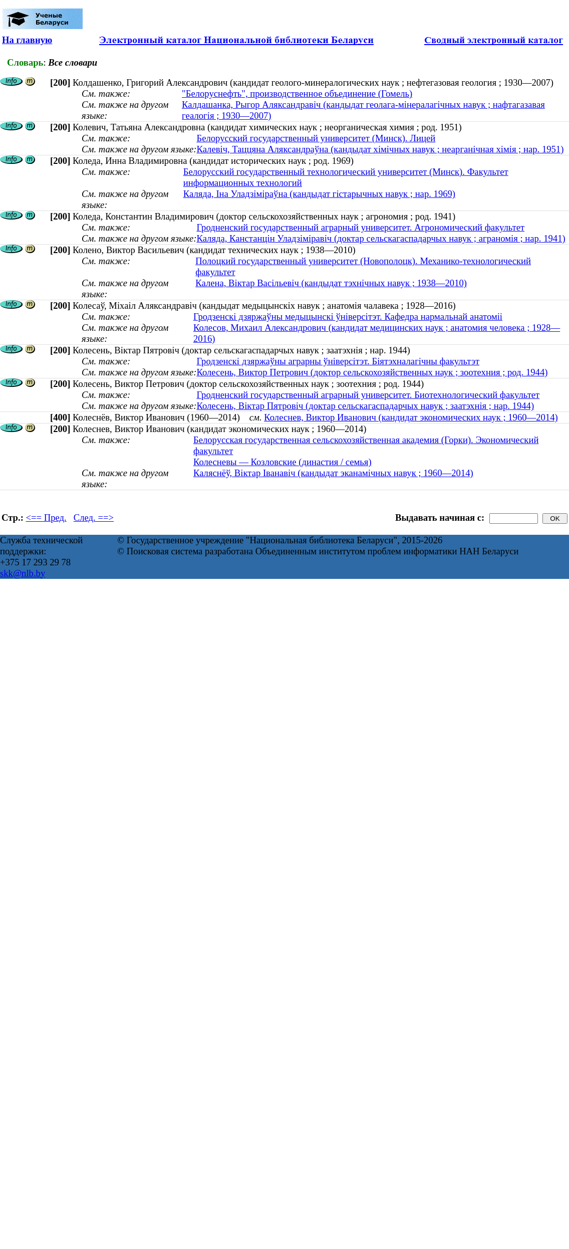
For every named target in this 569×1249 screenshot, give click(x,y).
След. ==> (94, 517)
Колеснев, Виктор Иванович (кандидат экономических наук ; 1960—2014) (410, 417)
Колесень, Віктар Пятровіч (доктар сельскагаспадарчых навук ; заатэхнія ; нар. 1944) (365, 405)
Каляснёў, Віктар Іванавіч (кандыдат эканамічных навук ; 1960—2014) (333, 473)
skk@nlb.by (22, 573)
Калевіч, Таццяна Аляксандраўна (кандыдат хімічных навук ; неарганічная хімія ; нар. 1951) (379, 149)
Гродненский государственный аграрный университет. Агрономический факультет (360, 227)
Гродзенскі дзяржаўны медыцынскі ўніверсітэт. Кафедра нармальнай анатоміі (347, 316)
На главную (27, 40)
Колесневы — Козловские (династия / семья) (282, 462)
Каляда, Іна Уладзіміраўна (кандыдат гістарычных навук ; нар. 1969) (319, 193)
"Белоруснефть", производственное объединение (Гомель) (297, 93)
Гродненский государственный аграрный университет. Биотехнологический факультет (367, 394)
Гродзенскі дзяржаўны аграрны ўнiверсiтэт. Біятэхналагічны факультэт (337, 361)
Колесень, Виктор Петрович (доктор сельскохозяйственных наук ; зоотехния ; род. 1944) (371, 372)
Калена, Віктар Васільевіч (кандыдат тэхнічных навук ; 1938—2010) (331, 283)
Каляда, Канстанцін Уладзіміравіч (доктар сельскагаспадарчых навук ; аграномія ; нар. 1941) (380, 238)
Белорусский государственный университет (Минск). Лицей (315, 138)
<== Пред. (46, 517)
